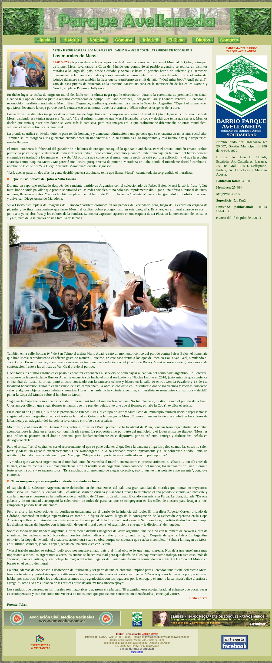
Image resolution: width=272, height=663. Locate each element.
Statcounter (137, 651)
